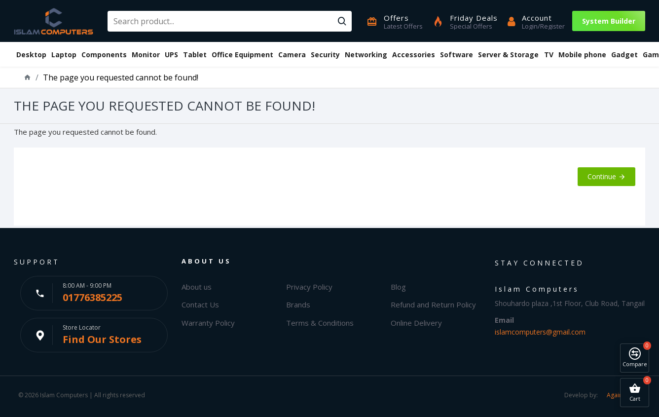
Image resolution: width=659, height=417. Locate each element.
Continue (601, 176)
